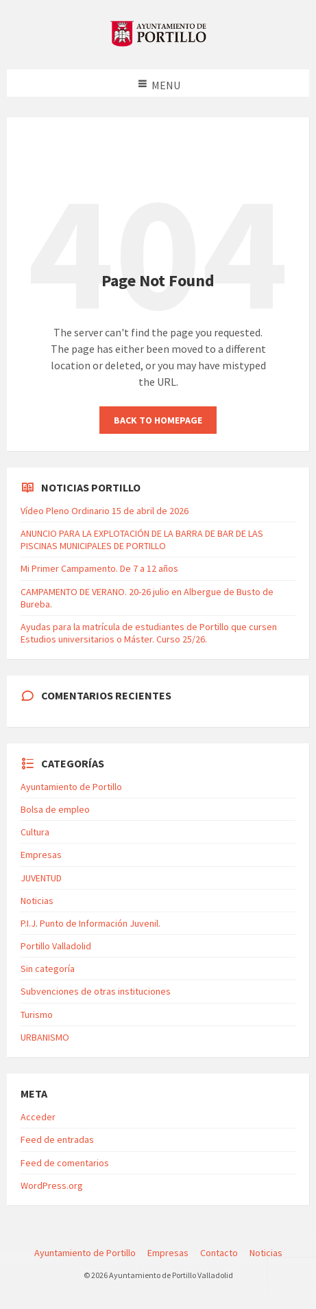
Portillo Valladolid (56, 946)
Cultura (35, 832)
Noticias (37, 900)
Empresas (41, 854)
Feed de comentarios (65, 1163)
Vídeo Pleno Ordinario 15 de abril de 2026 (105, 511)
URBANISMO (45, 1037)
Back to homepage (158, 420)
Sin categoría (48, 968)
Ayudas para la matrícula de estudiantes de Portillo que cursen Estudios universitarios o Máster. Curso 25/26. (149, 633)
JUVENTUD (41, 878)
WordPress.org (52, 1185)
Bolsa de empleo (55, 809)
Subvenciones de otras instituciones (96, 991)
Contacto (219, 1253)
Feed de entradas (57, 1139)
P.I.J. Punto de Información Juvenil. (90, 923)
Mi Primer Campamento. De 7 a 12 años (99, 568)
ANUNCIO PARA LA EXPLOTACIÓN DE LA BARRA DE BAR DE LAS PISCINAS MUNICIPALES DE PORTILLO (142, 539)
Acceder (38, 1117)
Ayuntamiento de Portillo (71, 786)
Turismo (37, 1014)
